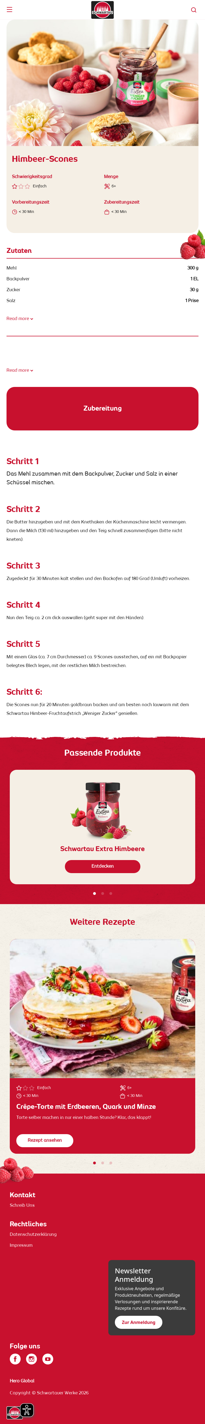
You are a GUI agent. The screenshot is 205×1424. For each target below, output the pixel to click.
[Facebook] (15, 1359)
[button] (193, 10)
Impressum (21, 1245)
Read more (18, 319)
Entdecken (103, 866)
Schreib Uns (22, 1205)
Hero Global (22, 1381)
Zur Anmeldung (138, 1322)
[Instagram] (31, 1359)
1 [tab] (94, 893)
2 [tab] (102, 893)
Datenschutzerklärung (33, 1235)
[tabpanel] (102, 827)
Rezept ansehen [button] (45, 1140)
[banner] (102, 10)
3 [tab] (110, 893)
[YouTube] (47, 1359)
